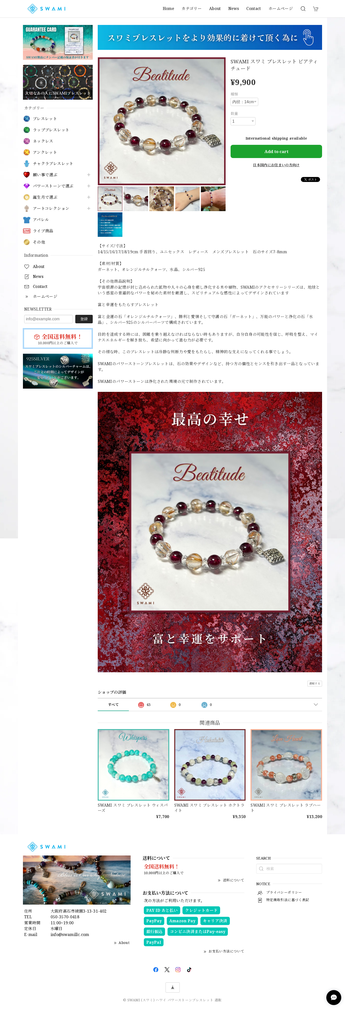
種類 (234, 93)
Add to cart (276, 151)
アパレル (41, 219)
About (215, 8)
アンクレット (45, 152)
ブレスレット (45, 118)
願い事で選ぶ (45, 174)
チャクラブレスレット (53, 163)
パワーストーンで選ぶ (53, 186)
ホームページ (280, 8)
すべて (113, 704)
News (233, 8)
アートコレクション (51, 208)
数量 (234, 113)
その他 (39, 242)
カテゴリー (191, 8)
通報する (314, 683)
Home (168, 8)
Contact (253, 8)
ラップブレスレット (51, 130)
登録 (84, 318)
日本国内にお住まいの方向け (276, 165)
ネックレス (43, 141)
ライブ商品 (43, 231)
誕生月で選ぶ (45, 197)
